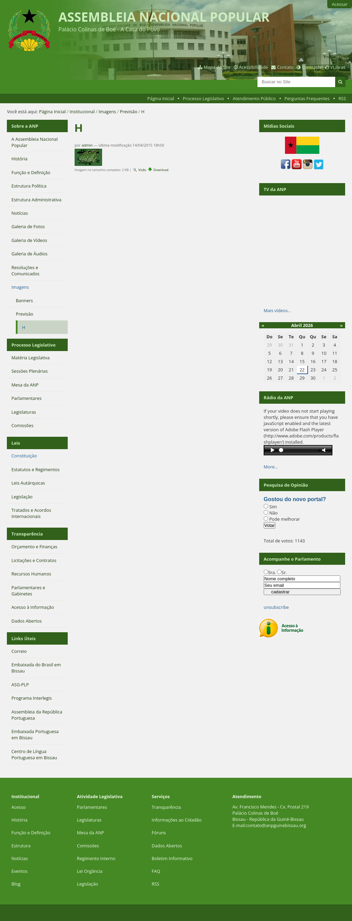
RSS (342, 98)
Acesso (18, 807)
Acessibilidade (253, 67)
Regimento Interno (96, 858)
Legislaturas (89, 820)
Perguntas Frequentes (306, 98)
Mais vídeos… (277, 310)
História (19, 820)
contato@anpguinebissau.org (276, 825)
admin (87, 145)
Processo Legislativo (203, 98)
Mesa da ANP (90, 832)
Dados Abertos (167, 846)
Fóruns (159, 832)
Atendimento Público (254, 98)
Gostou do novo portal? (295, 499)
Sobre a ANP (24, 126)
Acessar (340, 4)
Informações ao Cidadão (176, 820)
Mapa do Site (217, 67)
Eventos (19, 871)
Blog (15, 884)
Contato (285, 67)
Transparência (27, 534)
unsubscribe (276, 607)
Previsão (129, 111)
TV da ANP (275, 189)
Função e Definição (30, 832)
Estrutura (21, 846)
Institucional (82, 111)
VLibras (337, 67)
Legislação (88, 884)
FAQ (156, 871)
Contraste (312, 67)
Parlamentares (92, 807)
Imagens (107, 111)
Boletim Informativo (172, 858)
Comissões (88, 846)
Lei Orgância (90, 871)
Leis (15, 443)
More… (271, 467)
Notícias (19, 858)
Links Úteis (23, 638)
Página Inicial (160, 98)
